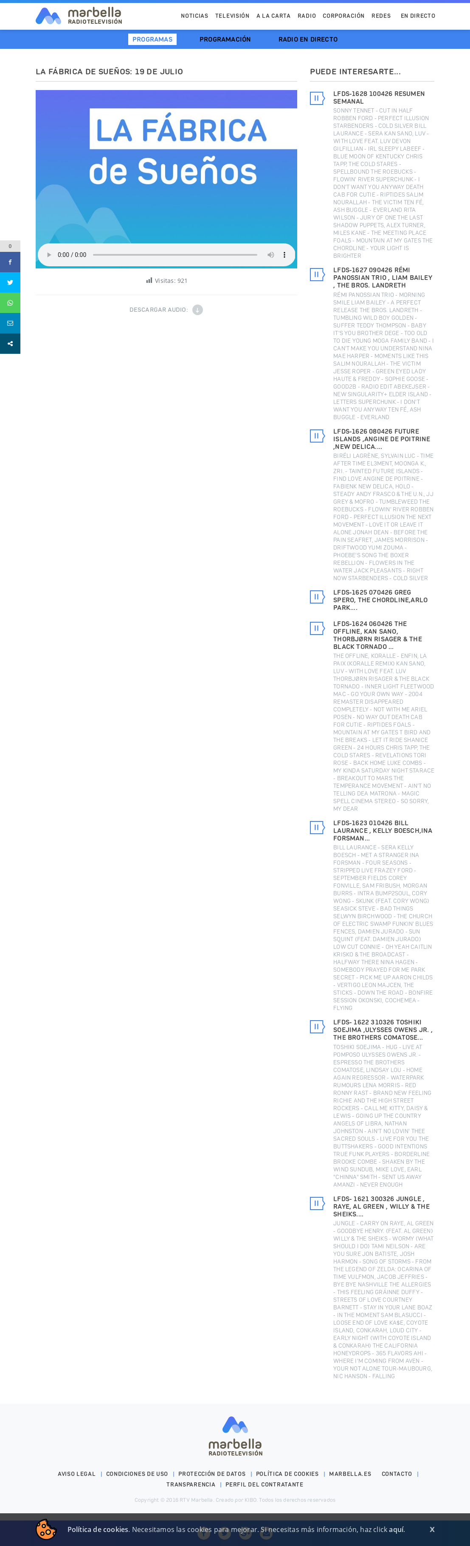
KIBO (250, 1500)
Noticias (194, 16)
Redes (381, 16)
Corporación (344, 16)
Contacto (397, 1474)
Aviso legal (77, 1474)
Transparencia (190, 1484)
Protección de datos (211, 1474)
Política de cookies (287, 1474)
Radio (307, 16)
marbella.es (350, 1474)
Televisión (232, 16)
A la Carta (273, 16)
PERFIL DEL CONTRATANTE (264, 1484)
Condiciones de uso (137, 1474)
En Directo (418, 16)
